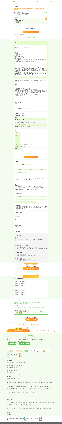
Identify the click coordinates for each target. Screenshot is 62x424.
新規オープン (9, 408)
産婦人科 (26, 402)
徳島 (10, 372)
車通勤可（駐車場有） (29, 408)
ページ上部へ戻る (31, 271)
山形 (24, 362)
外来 (10, 382)
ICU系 (21, 382)
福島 (26, 362)
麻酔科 (53, 402)
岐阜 (12, 367)
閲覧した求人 (9, 339)
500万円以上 (18, 392)
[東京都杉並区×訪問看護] (31, 290)
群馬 (23, 365)
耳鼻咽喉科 (33, 402)
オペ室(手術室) (13, 382)
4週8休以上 (15, 307)
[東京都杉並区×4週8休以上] (31, 281)
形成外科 (20, 402)
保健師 (15, 378)
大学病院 (12, 386)
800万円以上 (33, 392)
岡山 (12, 370)
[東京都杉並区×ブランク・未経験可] (31, 288)
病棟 (8, 382)
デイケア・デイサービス (23, 388)
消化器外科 (9, 402)
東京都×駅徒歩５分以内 (28, 302)
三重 (16, 367)
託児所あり (37, 408)
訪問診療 (44, 382)
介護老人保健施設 (10, 388)
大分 (20, 374)
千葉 (17, 365)
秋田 (22, 362)
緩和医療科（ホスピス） (28, 404)
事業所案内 (9, 414)
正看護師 (36, 307)
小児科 (24, 402)
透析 (23, 382)
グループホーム (29, 388)
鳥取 (14, 370)
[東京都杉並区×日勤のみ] (31, 297)
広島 (10, 370)
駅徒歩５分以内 (23, 307)
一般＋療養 (16, 386)
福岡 (12, 374)
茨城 (19, 365)
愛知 (10, 367)
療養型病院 (20, 386)
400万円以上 (14, 392)
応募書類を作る (41, 337)
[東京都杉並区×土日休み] (31, 283)
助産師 (18, 378)
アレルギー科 (21, 404)
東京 (10, 365)
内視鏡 (47, 382)
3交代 (10, 396)
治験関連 (50, 382)
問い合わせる (19, 239)
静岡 (14, 367)
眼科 (29, 402)
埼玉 (15, 365)
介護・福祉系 (31, 382)
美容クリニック (33, 386)
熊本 (18, 374)
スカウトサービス (18, 339)
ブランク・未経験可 (28, 307)
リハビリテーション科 (14, 404)
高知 (16, 372)
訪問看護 (33, 307)
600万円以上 (23, 392)
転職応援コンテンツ (26, 339)
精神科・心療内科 (44, 402)
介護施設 (41, 386)
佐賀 (14, 374)
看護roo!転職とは (10, 337)
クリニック (28, 386)
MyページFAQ (41, 339)
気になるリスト (50, 337)
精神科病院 (24, 386)
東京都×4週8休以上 (16, 302)
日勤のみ (43, 307)
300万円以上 (9, 392)
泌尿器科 (39, 402)
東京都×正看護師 (16, 303)
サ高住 (34, 388)
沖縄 (27, 374)
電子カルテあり (49, 408)
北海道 (13, 362)
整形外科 (17, 402)
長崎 (16, 374)
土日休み (19, 307)
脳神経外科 (13, 402)
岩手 (17, 362)
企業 (51, 388)
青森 (15, 362)
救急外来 (18, 382)
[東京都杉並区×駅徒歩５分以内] (31, 286)
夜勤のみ (17, 396)
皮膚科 (36, 402)
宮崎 (22, 374)
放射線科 (49, 402)
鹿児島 (25, 374)
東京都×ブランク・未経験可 (36, 302)
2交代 (8, 396)
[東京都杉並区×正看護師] (31, 292)
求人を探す (33, 337)
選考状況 (24, 337)
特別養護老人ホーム (47, 386)
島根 (16, 370)
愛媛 (14, 372)
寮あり (34, 408)
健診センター (43, 388)
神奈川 (12, 365)
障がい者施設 (38, 388)
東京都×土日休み (22, 302)
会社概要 (8, 412)
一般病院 (8, 386)
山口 (18, 370)
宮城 (20, 362)
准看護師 (12, 378)
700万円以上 (28, 392)
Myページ (16, 337)
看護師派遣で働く (34, 339)
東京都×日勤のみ (27, 303)
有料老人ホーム (15, 388)
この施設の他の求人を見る (31, 37)
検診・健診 (35, 382)
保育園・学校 (40, 382)
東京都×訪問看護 (43, 302)
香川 (12, 372)
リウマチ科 (9, 404)
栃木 (21, 365)
